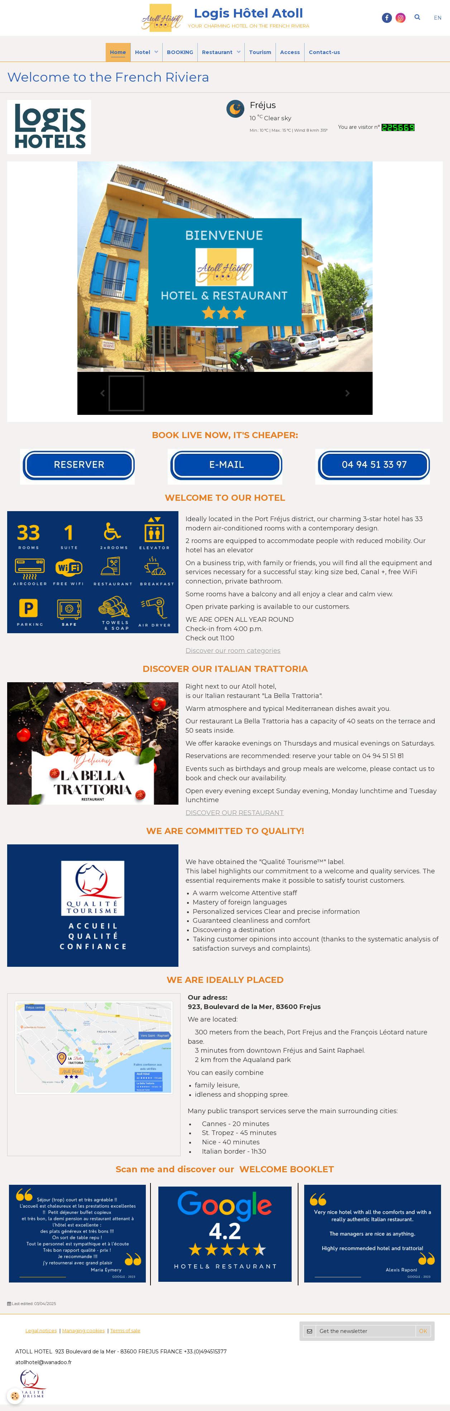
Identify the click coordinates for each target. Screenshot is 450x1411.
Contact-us (331, 55)
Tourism (263, 55)
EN (438, 18)
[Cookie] (15, 1396)
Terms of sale (125, 1337)
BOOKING (178, 55)
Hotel (139, 55)
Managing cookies (83, 1337)
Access (295, 55)
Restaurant (218, 55)
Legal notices (41, 1337)
